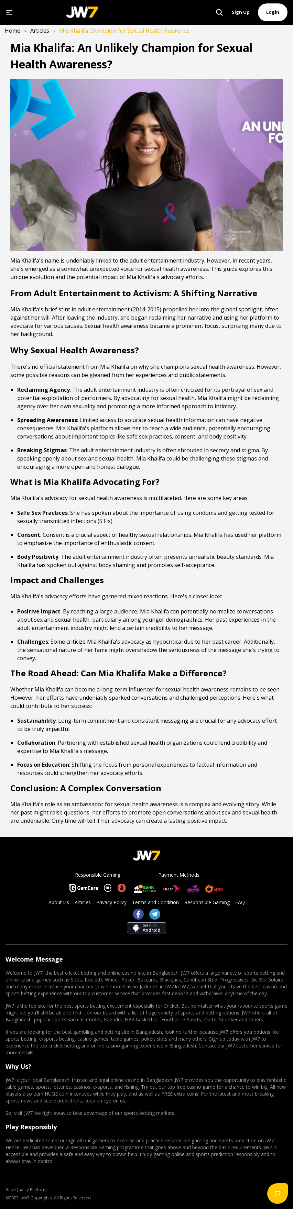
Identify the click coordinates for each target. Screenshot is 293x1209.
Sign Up (241, 12)
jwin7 (25, 1198)
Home (12, 30)
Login (272, 12)
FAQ (240, 902)
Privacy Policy (111, 902)
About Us (58, 902)
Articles (83, 902)
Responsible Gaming (207, 902)
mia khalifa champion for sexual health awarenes (124, 30)
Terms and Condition (155, 902)
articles (39, 30)
